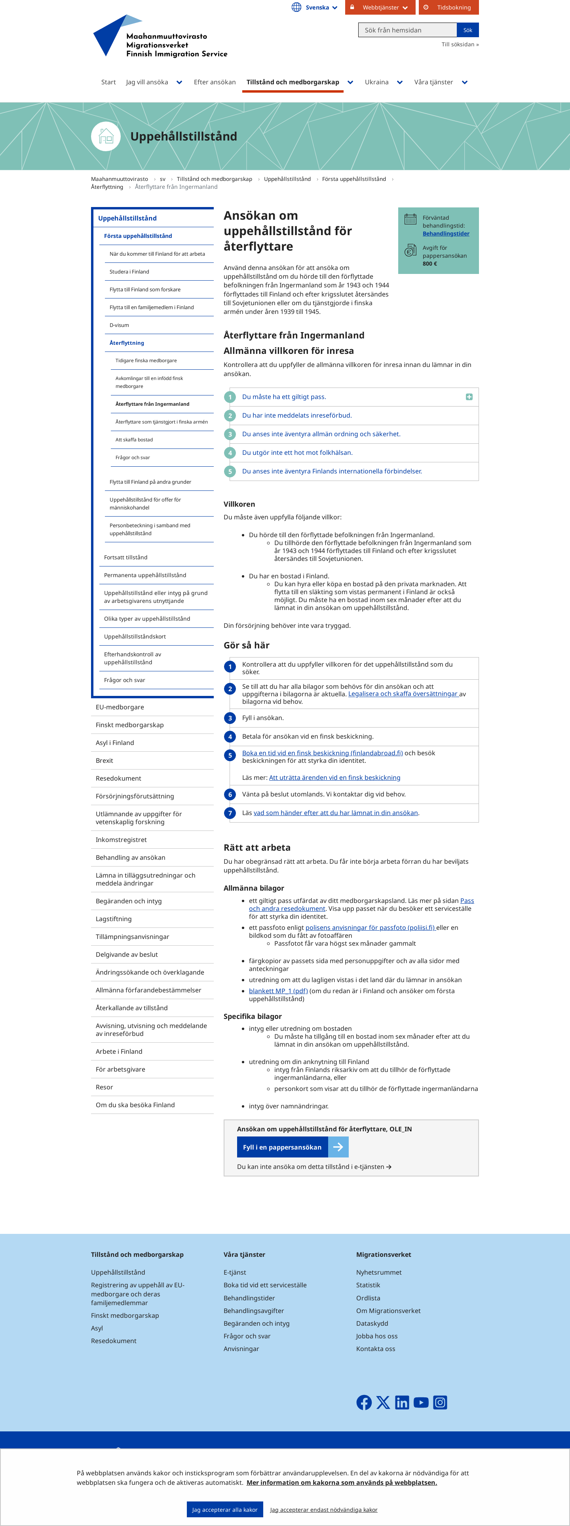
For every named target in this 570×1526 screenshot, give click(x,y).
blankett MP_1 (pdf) (278, 990)
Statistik (368, 1285)
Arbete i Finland (119, 1051)
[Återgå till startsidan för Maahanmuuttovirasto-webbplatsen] (160, 46)
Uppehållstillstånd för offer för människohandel (145, 503)
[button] (351, 397)
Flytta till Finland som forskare (145, 289)
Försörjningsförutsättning (135, 796)
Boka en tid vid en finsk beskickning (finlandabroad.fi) (323, 752)
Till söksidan (458, 44)
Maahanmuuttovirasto (120, 178)
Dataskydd (372, 1323)
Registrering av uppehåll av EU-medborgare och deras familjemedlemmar (137, 1294)
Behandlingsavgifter (254, 1310)
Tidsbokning (454, 7)
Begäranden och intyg (129, 901)
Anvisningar (241, 1348)
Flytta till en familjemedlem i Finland (152, 307)
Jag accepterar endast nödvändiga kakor (324, 1509)
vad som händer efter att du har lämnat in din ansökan (336, 812)
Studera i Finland (129, 271)
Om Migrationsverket (388, 1310)
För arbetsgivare (120, 1069)
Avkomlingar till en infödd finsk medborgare (149, 382)
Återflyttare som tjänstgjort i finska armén (162, 421)
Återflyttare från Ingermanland (153, 404)
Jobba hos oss (377, 1336)
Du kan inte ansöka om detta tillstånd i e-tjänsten (310, 1166)
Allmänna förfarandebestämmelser (148, 990)
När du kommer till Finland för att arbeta (157, 253)
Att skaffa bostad (134, 439)
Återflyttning (108, 186)
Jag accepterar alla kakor (225, 1509)
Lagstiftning (114, 918)
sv (163, 178)
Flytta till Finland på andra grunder (150, 481)
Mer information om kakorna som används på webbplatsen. (342, 1482)
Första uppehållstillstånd (355, 178)
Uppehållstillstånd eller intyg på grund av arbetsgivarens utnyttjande (156, 596)
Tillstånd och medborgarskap (215, 178)
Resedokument (118, 778)
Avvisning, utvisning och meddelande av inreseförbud (151, 1029)
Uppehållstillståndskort (135, 636)
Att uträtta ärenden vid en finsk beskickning (335, 777)
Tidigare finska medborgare (146, 360)
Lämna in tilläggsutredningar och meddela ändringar (146, 879)
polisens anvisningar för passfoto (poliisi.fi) (371, 927)
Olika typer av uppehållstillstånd (147, 618)
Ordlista (368, 1298)
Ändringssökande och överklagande (150, 972)
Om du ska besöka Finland (135, 1104)
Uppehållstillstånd (288, 178)
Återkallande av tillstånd (132, 1007)
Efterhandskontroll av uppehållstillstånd (132, 658)
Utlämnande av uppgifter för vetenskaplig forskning (139, 818)
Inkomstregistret (121, 839)
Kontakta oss (375, 1348)
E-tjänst (235, 1272)
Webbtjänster (389, 7)
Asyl (97, 1328)
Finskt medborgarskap (130, 724)
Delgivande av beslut (127, 954)
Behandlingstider (446, 233)
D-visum (119, 325)
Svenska (322, 7)
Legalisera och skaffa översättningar (404, 693)
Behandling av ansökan (130, 857)
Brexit (104, 760)
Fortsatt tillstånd (126, 557)
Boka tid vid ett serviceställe (265, 1285)
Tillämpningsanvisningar (132, 936)
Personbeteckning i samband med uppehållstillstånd (150, 529)
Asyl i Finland (115, 742)
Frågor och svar (133, 457)
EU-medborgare (120, 707)
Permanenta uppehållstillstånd (145, 575)
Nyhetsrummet (379, 1272)
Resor (104, 1087)
